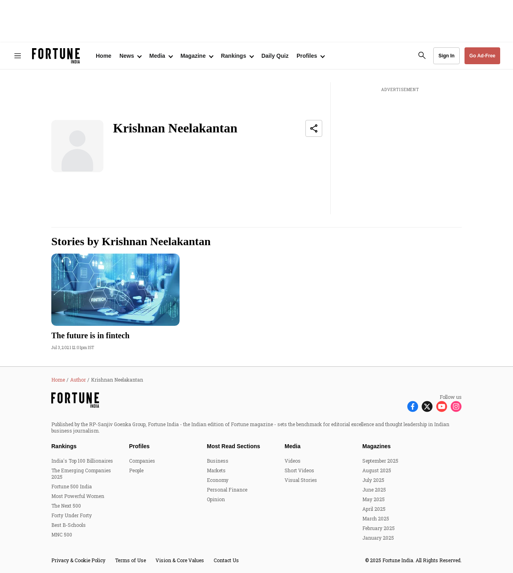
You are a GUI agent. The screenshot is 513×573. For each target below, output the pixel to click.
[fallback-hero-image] (115, 290)
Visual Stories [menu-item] (301, 480)
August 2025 (376, 470)
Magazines (376, 446)
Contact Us (226, 560)
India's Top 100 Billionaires (82, 460)
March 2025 (375, 518)
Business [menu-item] (217, 460)
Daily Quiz (275, 56)
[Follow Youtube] (441, 405)
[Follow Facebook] (412, 405)
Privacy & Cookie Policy (78, 560)
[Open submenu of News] (130, 55)
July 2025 (373, 480)
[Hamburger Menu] (17, 56)
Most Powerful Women (77, 496)
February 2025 (378, 528)
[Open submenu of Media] (160, 55)
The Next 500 (66, 505)
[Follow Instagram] (456, 405)
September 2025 (380, 460)
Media (293, 446)
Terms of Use (130, 560)
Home (103, 56)
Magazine (193, 56)
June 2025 (374, 489)
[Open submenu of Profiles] (310, 55)
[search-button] (422, 55)
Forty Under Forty (71, 515)
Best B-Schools (68, 525)
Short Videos (299, 470)
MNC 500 (61, 534)
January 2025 (378, 537)
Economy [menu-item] (217, 480)
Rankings (233, 56)
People (136, 470)
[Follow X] (427, 405)
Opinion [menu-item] (216, 499)
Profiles (139, 446)
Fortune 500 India (71, 486)
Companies (142, 460)
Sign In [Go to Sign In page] (446, 56)
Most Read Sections (233, 446)
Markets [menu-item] (216, 470)
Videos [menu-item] (293, 460)
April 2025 (374, 509)
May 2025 (373, 499)
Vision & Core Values (180, 560)
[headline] (115, 335)
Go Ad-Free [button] (482, 56)
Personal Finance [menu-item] (227, 489)
